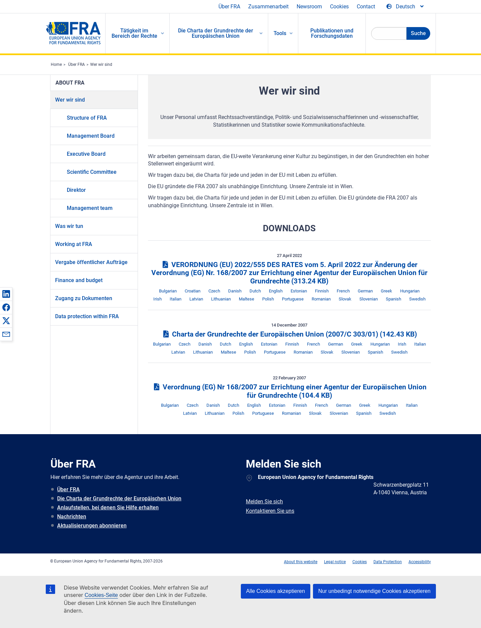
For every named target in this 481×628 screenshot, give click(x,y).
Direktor (76, 190)
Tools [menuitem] (280, 33)
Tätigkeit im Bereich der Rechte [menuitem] (134, 33)
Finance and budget (79, 280)
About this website (300, 561)
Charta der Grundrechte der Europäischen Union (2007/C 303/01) (289, 334)
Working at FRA (73, 244)
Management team (90, 208)
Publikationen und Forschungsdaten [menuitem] (331, 33)
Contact (366, 6)
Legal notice (335, 561)
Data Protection (387, 561)
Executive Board (86, 154)
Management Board (91, 136)
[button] (6, 293)
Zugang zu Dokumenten (83, 298)
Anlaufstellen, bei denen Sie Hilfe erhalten (108, 507)
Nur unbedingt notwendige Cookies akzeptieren (374, 591)
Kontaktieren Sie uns (270, 511)
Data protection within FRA (87, 316)
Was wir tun (69, 226)
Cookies (339, 6)
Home (56, 64)
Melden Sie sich (264, 501)
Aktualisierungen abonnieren (92, 525)
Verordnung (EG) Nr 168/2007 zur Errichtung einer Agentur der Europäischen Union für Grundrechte (289, 391)
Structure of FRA (87, 118)
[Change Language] (405, 7)
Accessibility (420, 561)
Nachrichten (71, 516)
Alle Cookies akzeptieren (275, 591)
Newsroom (309, 6)
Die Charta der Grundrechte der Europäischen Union (119, 498)
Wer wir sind (101, 64)
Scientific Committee (92, 172)
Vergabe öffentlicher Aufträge (91, 262)
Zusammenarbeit (268, 6)
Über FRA (229, 6)
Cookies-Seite (101, 595)
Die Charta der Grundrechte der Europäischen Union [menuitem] (215, 33)
